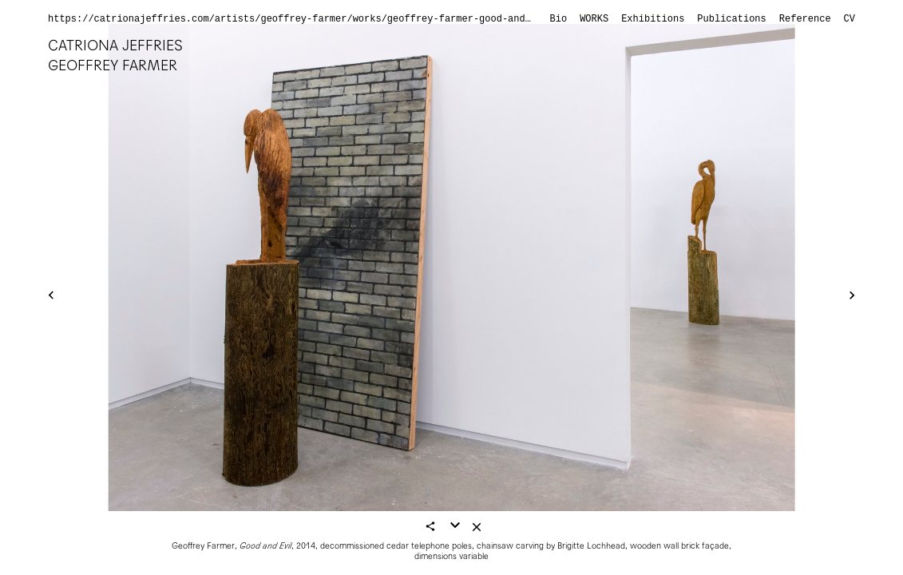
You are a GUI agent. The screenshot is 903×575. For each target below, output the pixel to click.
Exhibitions (652, 19)
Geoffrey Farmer (112, 65)
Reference (805, 19)
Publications (731, 19)
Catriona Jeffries (115, 45)
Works (594, 19)
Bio (559, 19)
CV (849, 19)
